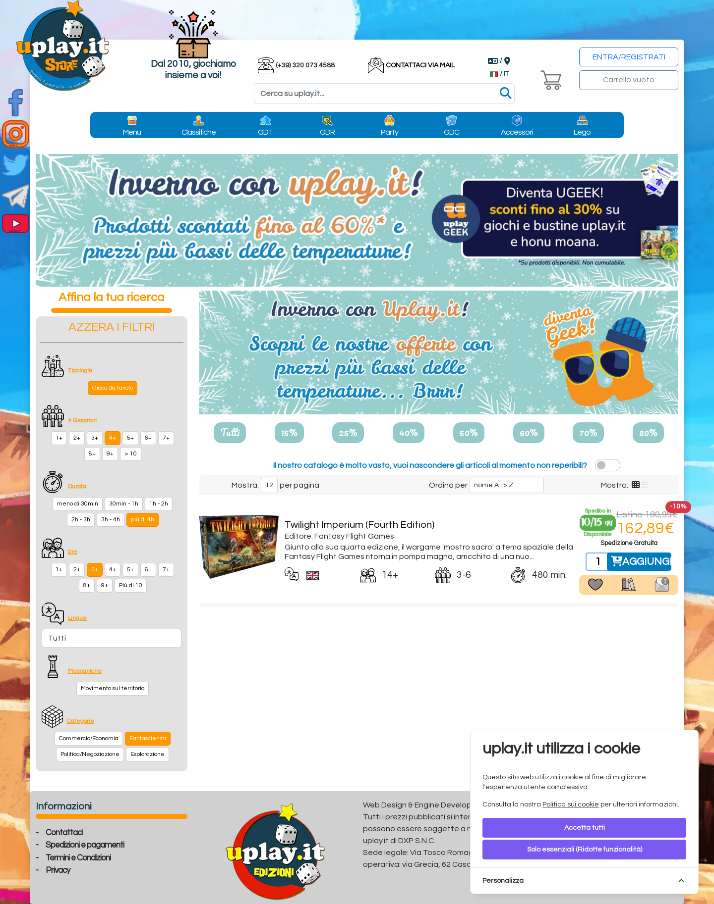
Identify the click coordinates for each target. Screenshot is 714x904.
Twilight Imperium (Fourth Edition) (359, 525)
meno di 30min (77, 504)
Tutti (229, 432)
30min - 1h (123, 504)
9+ (110, 454)
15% (289, 432)
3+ (94, 438)
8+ (92, 454)
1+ (59, 438)
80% (648, 432)
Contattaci (64, 832)
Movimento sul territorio (112, 688)
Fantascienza (147, 738)
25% (348, 432)
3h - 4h (110, 519)
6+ (148, 438)
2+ (76, 438)
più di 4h (142, 519)
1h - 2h (158, 504)
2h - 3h (80, 519)
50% (469, 432)
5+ (130, 438)
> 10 (130, 454)
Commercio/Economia (89, 738)
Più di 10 (130, 585)
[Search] (384, 93)
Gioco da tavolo (112, 388)
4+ (112, 438)
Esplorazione (147, 754)
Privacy (58, 870)
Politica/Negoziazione (89, 754)
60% (529, 432)
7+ (166, 438)
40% (408, 432)
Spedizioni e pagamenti (85, 845)
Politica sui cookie (570, 804)
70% (588, 432)
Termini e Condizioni (78, 858)
